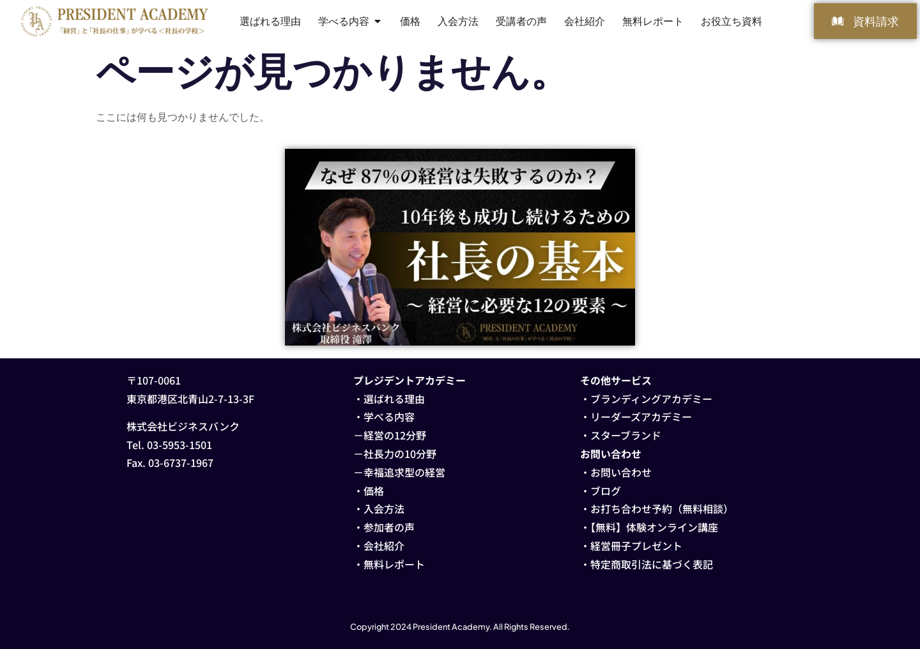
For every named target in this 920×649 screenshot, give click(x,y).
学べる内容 (389, 416)
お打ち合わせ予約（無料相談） (661, 508)
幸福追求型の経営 (404, 472)
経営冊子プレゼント (636, 545)
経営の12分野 (395, 435)
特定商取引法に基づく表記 (651, 564)
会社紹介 (384, 545)
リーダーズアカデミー (641, 416)
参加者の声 (389, 527)
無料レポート (394, 564)
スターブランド (625, 435)
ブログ (605, 490)
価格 (374, 490)
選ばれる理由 (394, 398)
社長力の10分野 (400, 453)
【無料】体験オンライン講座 (654, 527)
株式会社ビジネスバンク (183, 426)
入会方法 (384, 508)
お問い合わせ (621, 472)
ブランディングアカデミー (651, 398)
